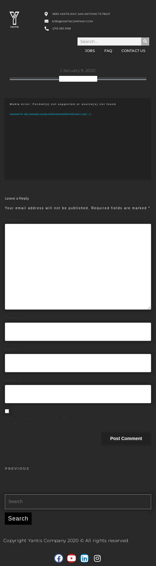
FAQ (108, 50)
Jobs (90, 50)
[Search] (145, 41)
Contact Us (133, 50)
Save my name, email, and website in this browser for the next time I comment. (75, 420)
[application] (78, 139)
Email (12, 349)
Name (12, 318)
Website (13, 380)
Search (18, 518)
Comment (16, 219)
